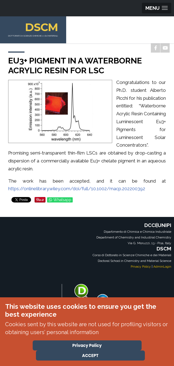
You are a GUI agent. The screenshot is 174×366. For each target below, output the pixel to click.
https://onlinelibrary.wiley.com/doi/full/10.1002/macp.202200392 (76, 188)
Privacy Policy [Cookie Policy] (87, 345)
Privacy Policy (141, 266)
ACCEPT (90, 355)
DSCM (41, 27)
